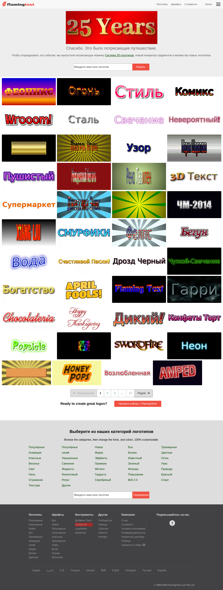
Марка (99, 452)
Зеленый (133, 463)
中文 (60, 570)
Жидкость (68, 469)
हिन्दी (102, 570)
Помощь (103, 524)
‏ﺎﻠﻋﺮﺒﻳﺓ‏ (48, 570)
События (103, 528)
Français (74, 570)
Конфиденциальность (133, 532)
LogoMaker (81, 528)
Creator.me (81, 524)
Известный (135, 458)
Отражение (36, 479)
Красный (166, 474)
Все (130, 447)
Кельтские (57, 557)
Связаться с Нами (133, 545)
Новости (103, 532)
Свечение (68, 463)
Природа (166, 469)
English (34, 570)
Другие (66, 485)
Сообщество (105, 520)
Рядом (143, 393)
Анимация (35, 452)
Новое (99, 447)
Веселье (34, 463)
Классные (35, 458)
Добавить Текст (83, 520)
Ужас (164, 463)
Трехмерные (169, 447)
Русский (145, 570)
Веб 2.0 (132, 479)
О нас (124, 520)
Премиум (100, 463)
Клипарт (102, 536)
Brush (55, 549)
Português (129, 570)
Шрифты (176, 4)
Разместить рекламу (132, 536)
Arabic (55, 545)
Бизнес (132, 452)
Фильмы (133, 469)
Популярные (37, 447)
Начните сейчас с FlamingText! (138, 403)
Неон (32, 474)
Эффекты (101, 458)
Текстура (34, 485)
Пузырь (56, 553)
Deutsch (89, 570)
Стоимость (191, 4)
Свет (32, 469)
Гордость (100, 474)
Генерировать (141, 494)
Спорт (165, 479)
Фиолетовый (69, 474)
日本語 (114, 570)
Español (160, 570)
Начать (140, 66)
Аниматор (80, 532)
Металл (100, 469)
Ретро (65, 479)
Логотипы (162, 4)
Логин (208, 4)
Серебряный (103, 479)
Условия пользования (133, 528)
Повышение (135, 474)
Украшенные (70, 458)
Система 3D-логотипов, (120, 55)
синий (65, 452)
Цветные (166, 452)
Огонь (165, 458)
